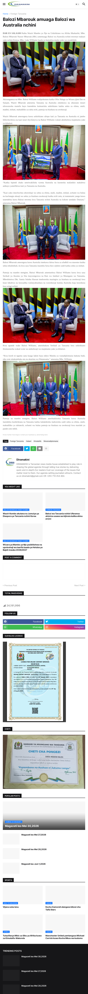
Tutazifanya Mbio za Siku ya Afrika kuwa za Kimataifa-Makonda (22, 936)
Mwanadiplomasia (51, 441)
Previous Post (10, 585)
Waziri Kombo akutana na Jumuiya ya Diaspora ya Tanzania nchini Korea (21, 514)
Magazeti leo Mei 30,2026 (33, 956)
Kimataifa (37, 441)
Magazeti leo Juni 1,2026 (33, 864)
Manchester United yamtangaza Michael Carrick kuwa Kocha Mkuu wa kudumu (64, 936)
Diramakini (22, 459)
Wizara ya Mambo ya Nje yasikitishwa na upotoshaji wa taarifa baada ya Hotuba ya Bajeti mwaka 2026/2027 (23, 547)
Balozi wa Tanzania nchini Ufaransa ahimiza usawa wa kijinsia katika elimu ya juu (64, 516)
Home (5, 14)
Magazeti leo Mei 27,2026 (33, 834)
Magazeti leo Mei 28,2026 (33, 849)
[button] (4, 4)
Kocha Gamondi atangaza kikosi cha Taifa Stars (62, 908)
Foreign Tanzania (18, 14)
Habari (28, 441)
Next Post (79, 585)
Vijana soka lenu (11, 907)
